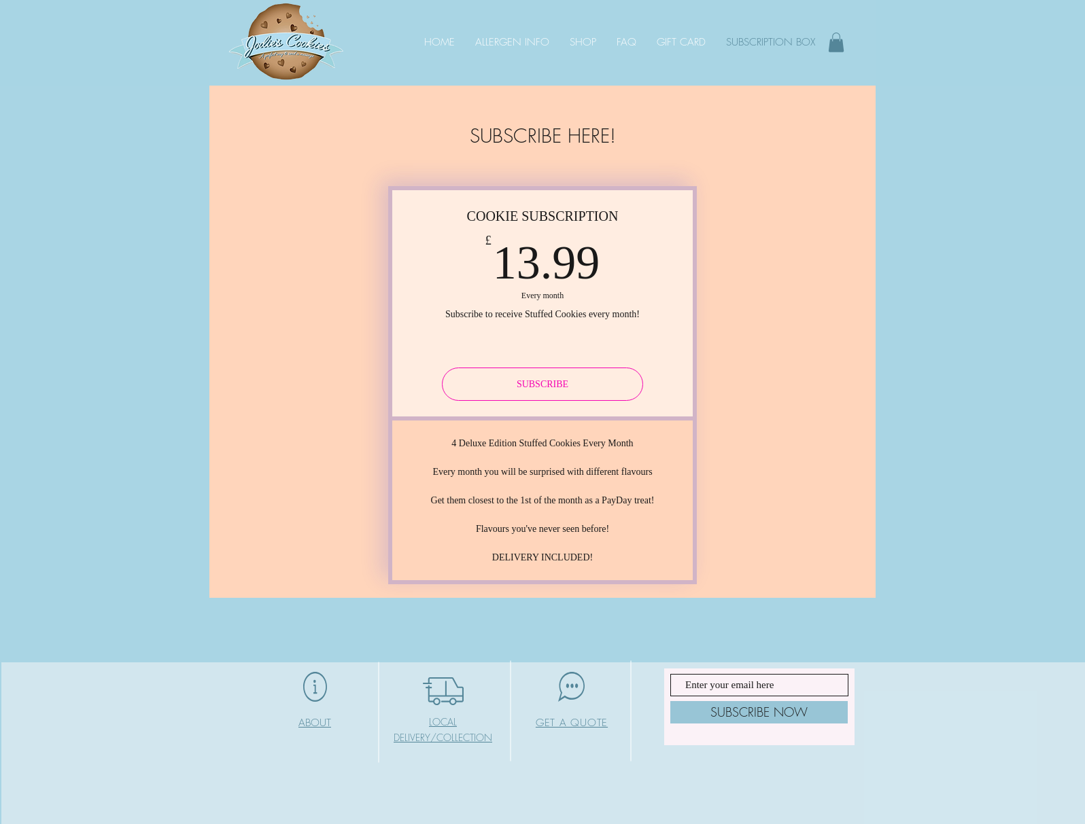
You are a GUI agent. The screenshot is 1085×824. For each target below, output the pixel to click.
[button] (836, 42)
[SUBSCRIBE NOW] (759, 712)
